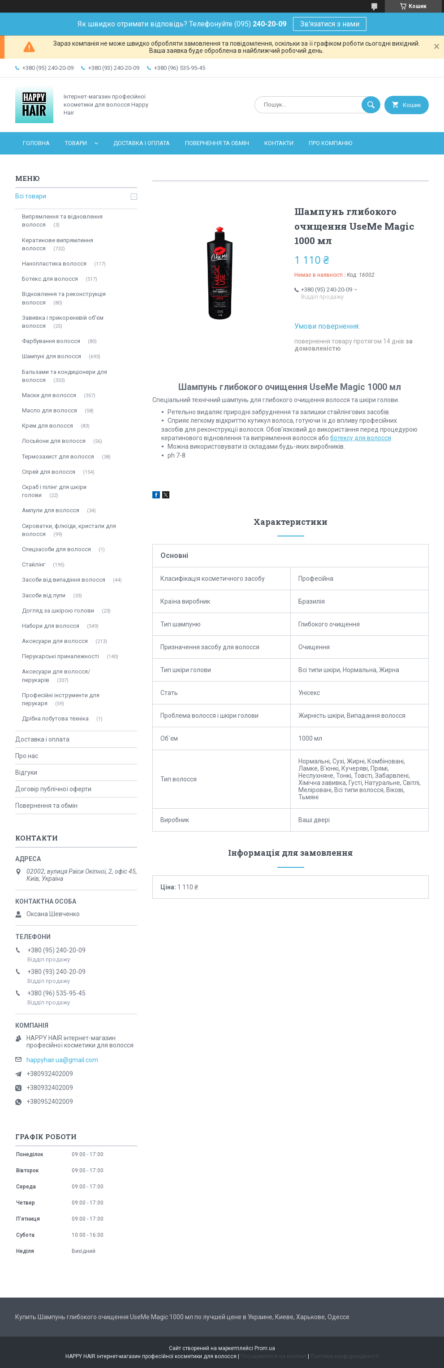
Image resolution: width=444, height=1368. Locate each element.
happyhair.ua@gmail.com (62, 1060)
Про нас (26, 755)
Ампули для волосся (50, 510)
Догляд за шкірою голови (58, 610)
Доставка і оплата (141, 143)
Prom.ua (264, 1348)
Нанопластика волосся (54, 263)
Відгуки (26, 772)
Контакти (278, 143)
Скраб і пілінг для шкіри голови (54, 491)
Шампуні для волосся (51, 356)
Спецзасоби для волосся (56, 549)
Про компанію (330, 143)
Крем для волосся (47, 425)
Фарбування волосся (51, 341)
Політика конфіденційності (344, 1356)
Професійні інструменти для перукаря (60, 699)
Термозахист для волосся (58, 456)
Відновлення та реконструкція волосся (64, 298)
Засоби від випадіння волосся (63, 579)
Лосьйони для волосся (54, 440)
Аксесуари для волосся (55, 641)
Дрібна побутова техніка (55, 718)
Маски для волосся (49, 395)
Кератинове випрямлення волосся (57, 244)
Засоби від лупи (43, 595)
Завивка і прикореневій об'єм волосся (62, 321)
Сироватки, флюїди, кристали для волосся (69, 530)
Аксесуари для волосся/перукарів (56, 675)
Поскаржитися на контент (273, 1356)
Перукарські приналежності (60, 656)
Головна (36, 143)
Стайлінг (33, 564)
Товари (76, 143)
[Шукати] (371, 104)
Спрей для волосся (48, 471)
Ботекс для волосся (50, 278)
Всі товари (30, 196)
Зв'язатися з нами (329, 24)
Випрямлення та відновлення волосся (62, 220)
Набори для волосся (50, 625)
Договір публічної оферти (53, 789)
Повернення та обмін (217, 143)
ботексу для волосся (360, 438)
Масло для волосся (49, 410)
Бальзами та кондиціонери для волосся (64, 376)
